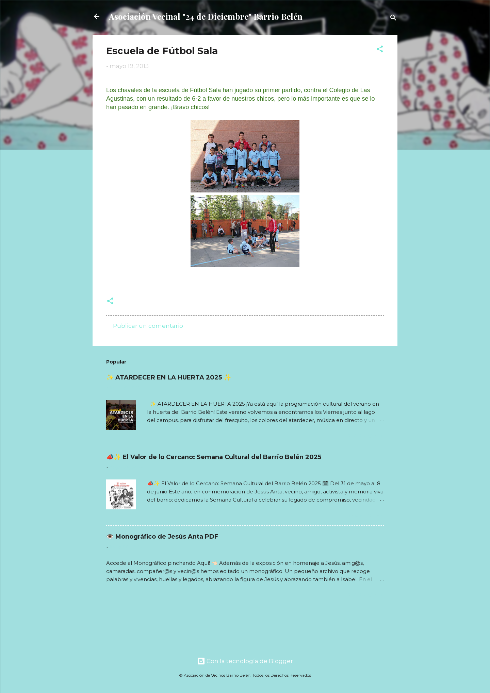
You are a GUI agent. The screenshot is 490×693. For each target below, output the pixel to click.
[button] (380, 50)
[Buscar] (393, 18)
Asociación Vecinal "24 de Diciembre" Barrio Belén (206, 16)
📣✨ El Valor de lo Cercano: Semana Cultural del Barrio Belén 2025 (213, 457)
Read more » (365, 436)
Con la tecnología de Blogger (245, 661)
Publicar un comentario (148, 325)
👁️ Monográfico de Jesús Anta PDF (162, 536)
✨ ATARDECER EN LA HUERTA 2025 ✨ (168, 377)
